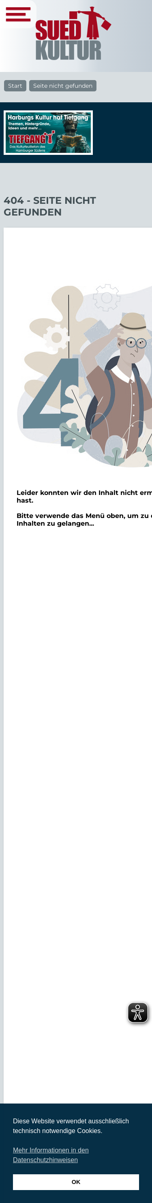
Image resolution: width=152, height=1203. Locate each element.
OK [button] (76, 1182)
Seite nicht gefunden (62, 85)
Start (15, 85)
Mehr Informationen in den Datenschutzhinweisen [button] (51, 1155)
